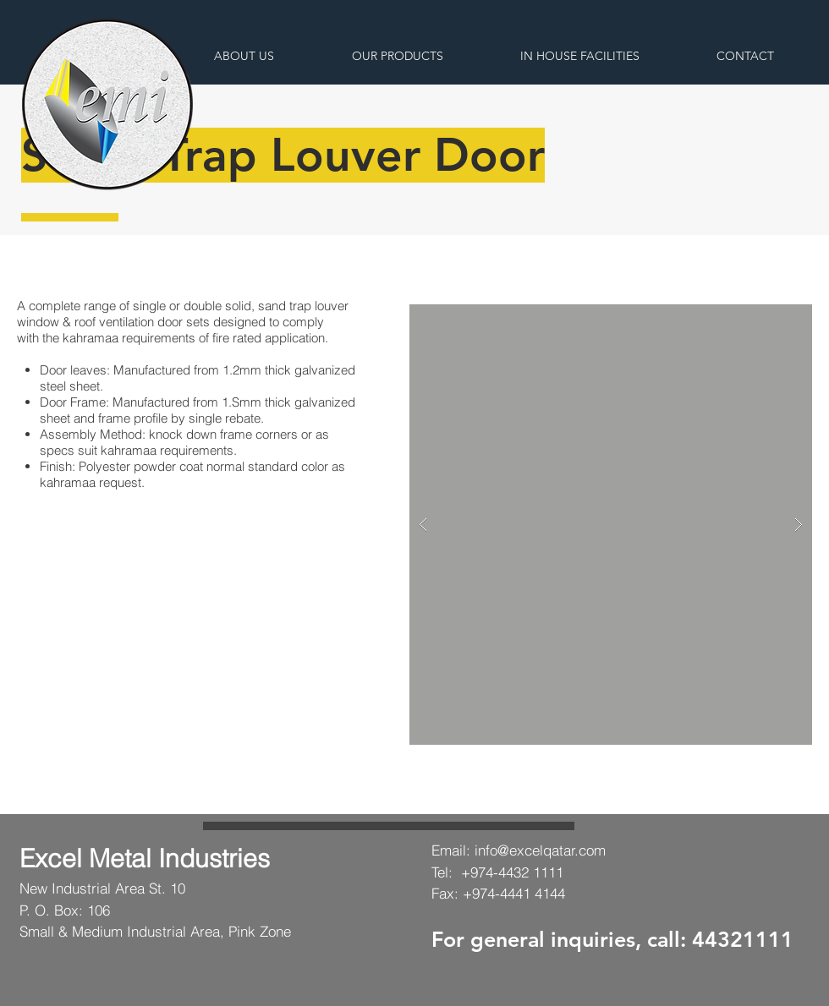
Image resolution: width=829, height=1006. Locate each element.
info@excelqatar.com (540, 850)
